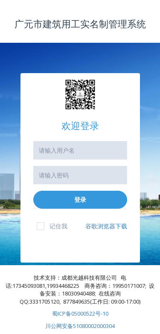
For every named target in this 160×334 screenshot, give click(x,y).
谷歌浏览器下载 (106, 226)
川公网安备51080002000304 (80, 326)
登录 (80, 199)
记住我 (52, 226)
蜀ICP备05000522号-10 (80, 313)
